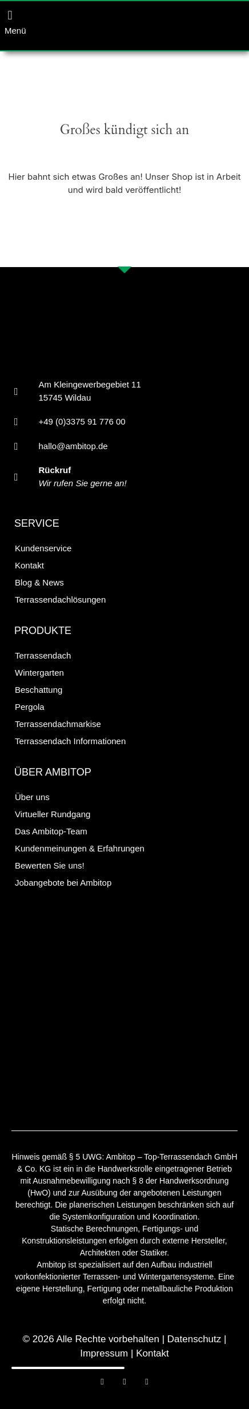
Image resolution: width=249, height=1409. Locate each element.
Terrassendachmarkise (58, 724)
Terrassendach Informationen (70, 741)
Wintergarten (39, 672)
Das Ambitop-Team (51, 831)
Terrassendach (43, 655)
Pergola (30, 707)
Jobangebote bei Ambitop (63, 882)
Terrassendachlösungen (60, 599)
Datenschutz (194, 1339)
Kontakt (29, 565)
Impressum (104, 1353)
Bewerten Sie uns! (50, 865)
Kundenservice (43, 548)
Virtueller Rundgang (52, 814)
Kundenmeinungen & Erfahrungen (79, 848)
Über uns (32, 797)
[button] (10, 15)
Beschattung (38, 690)
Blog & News (39, 582)
